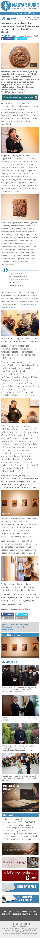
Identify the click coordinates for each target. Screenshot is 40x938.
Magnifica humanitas (27, 833)
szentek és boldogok (11, 830)
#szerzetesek (8, 629)
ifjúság (6, 839)
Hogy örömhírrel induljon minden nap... (15, 789)
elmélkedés (25, 830)
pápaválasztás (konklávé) (13, 828)
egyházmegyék (10, 833)
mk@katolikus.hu (25, 930)
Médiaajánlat (15, 934)
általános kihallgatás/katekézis (15, 836)
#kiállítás (24, 624)
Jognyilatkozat (24, 934)
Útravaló (27, 839)
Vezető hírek (9, 661)
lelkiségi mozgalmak (11, 819)
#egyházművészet (10, 624)
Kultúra (5, 36)
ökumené (29, 827)
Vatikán (13, 839)
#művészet (7, 627)
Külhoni (32, 912)
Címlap (6, 912)
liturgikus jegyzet (27, 825)
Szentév (20, 839)
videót (4, 544)
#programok (18, 627)
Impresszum (6, 934)
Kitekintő (6, 914)
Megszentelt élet (19, 914)
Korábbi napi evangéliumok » (28, 810)
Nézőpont (32, 914)
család (33, 836)
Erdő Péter (12, 822)
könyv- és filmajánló (11, 825)
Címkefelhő (8, 815)
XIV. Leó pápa (26, 822)
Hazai (12, 912)
